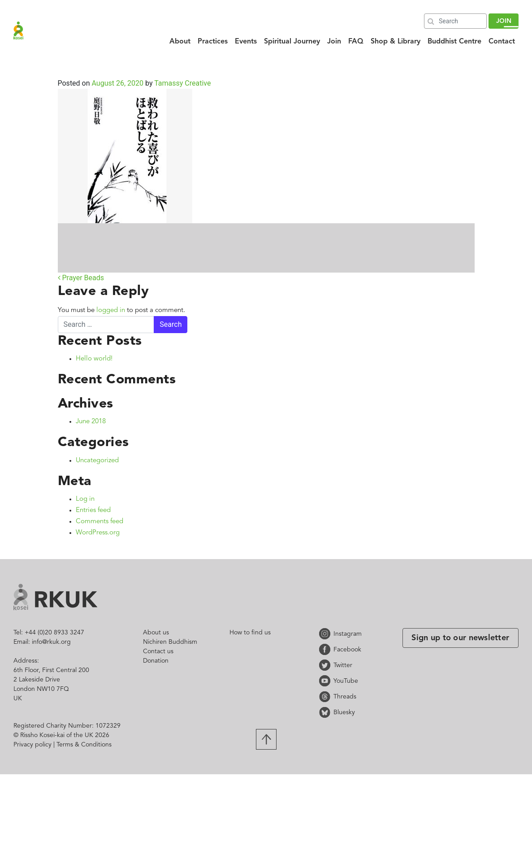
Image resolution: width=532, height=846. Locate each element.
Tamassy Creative (181, 83)
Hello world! (94, 359)
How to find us (250, 632)
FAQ (355, 41)
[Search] (455, 21)
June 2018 (91, 421)
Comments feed (99, 521)
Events (246, 41)
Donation (156, 661)
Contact (502, 41)
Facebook (326, 649)
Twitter (326, 665)
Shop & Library (395, 41)
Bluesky (326, 712)
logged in (110, 310)
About (179, 41)
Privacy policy (32, 745)
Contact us (158, 651)
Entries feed (93, 510)
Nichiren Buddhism (170, 642)
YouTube (326, 680)
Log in (85, 499)
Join (334, 41)
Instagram (326, 633)
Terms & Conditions (84, 745)
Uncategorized (97, 460)
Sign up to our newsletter (460, 638)
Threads (326, 696)
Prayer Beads (81, 277)
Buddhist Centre (454, 41)
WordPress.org (98, 532)
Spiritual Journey (292, 41)
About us (156, 632)
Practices (213, 41)
